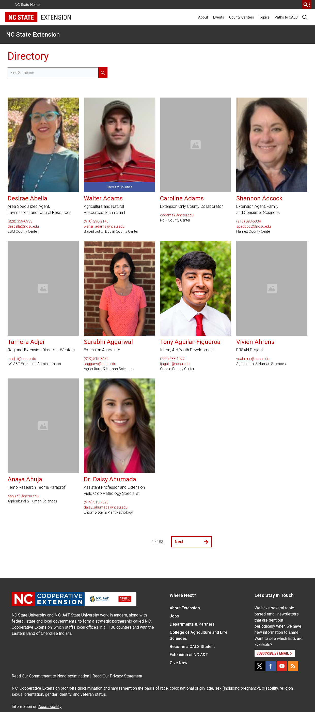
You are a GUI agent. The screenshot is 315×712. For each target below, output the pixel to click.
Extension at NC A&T (189, 654)
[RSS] (293, 666)
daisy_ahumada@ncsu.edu (106, 507)
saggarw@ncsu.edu (100, 364)
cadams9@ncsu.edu (177, 215)
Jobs (174, 616)
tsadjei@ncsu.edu (22, 359)
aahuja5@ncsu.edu (23, 496)
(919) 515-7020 (96, 502)
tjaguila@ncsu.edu (175, 364)
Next (191, 541)
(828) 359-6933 (20, 221)
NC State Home (27, 5)
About (203, 17)
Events (218, 17)
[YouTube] (282, 666)
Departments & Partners (192, 624)
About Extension (185, 608)
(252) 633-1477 (172, 359)
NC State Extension (33, 34)
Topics (264, 17)
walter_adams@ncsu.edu (104, 226)
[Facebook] (271, 666)
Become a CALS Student (192, 646)
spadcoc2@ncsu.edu (253, 226)
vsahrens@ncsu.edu (252, 359)
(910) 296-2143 (96, 221)
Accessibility (49, 706)
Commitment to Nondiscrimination (59, 676)
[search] (306, 4)
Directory (28, 56)
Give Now (178, 662)
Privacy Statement (126, 676)
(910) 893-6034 (248, 221)
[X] (260, 666)
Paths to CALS (286, 17)
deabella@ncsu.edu (23, 226)
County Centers (241, 17)
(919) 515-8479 (96, 359)
